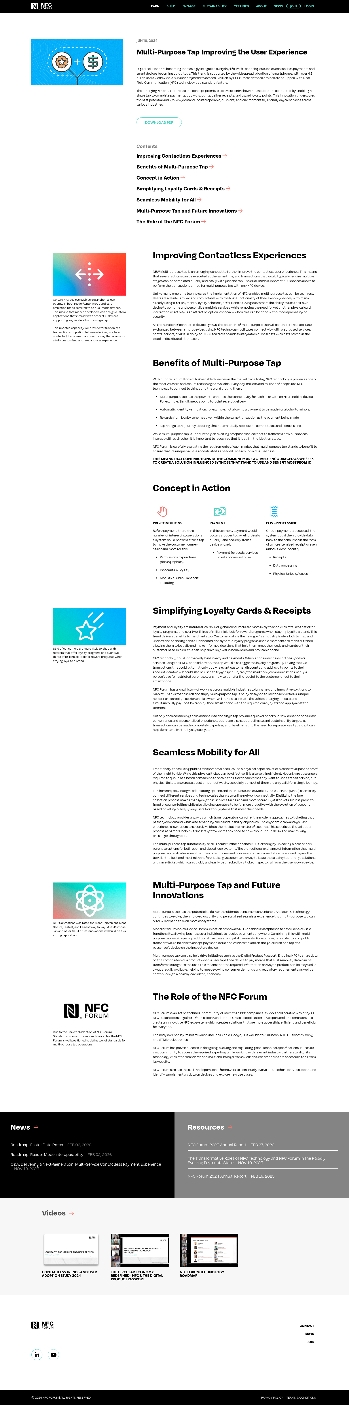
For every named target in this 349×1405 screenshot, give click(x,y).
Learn (154, 6)
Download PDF (159, 122)
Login (309, 6)
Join (293, 6)
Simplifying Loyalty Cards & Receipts (183, 188)
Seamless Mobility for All (169, 199)
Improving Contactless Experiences (182, 155)
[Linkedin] (36, 1354)
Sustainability (215, 6)
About (261, 6)
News (278, 6)
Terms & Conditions (301, 1397)
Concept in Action (161, 177)
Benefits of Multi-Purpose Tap (175, 166)
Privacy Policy (272, 1397)
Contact (307, 1326)
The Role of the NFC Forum (171, 221)
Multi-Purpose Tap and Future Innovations (190, 210)
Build (171, 6)
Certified (241, 6)
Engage (188, 6)
